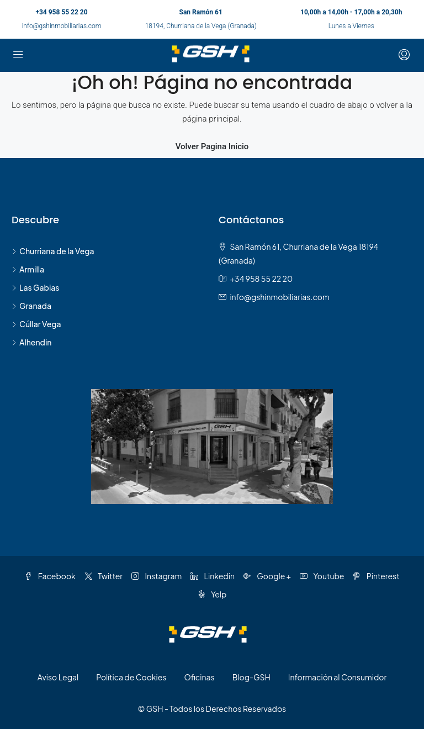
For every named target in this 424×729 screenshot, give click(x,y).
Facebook (49, 576)
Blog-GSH (251, 677)
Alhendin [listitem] (31, 342)
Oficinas (199, 677)
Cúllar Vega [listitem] (36, 324)
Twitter (103, 576)
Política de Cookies (131, 677)
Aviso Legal (58, 677)
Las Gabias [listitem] (36, 287)
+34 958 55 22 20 (61, 12)
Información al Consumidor (337, 677)
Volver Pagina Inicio (212, 146)
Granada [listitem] (31, 306)
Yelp (212, 594)
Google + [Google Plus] (267, 576)
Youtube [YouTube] (322, 576)
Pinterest (376, 576)
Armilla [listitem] (28, 269)
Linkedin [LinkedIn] (212, 576)
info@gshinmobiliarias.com (62, 26)
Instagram (156, 576)
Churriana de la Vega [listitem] (53, 251)
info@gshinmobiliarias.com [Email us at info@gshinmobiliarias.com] (279, 297)
